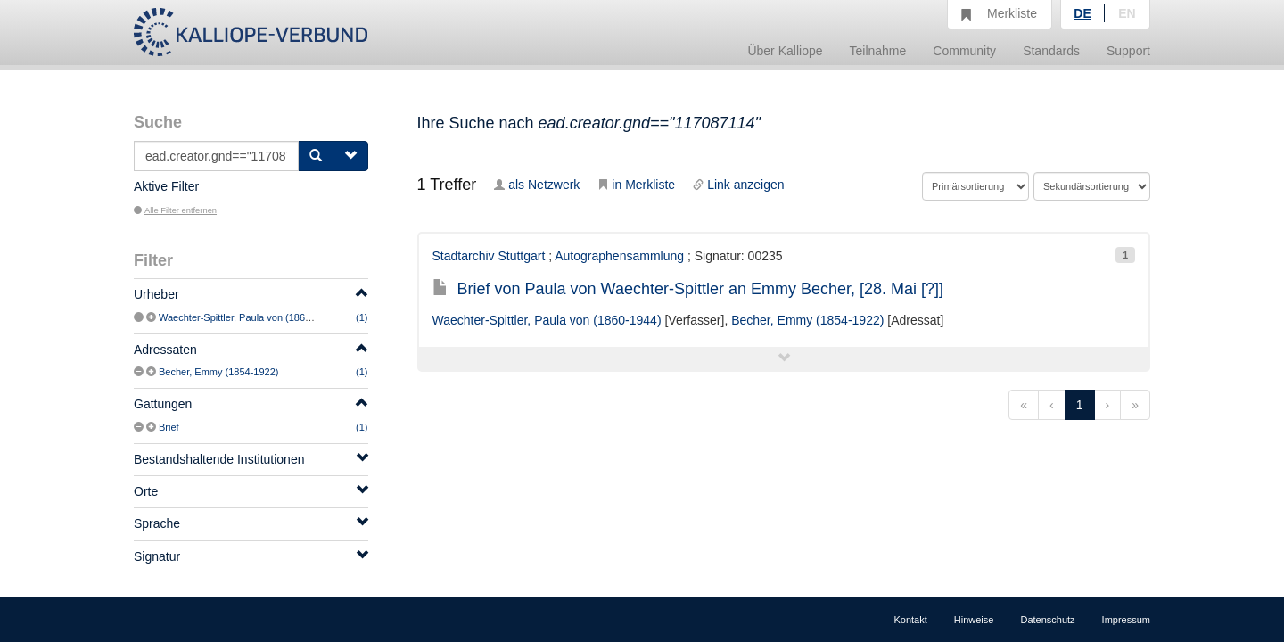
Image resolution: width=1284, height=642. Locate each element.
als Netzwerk (537, 184)
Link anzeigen (738, 184)
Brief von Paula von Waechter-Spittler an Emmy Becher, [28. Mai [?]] (688, 289)
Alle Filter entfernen (175, 210)
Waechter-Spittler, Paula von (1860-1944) (249, 317)
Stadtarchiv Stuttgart (489, 256)
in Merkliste (636, 184)
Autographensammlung (619, 256)
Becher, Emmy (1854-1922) (219, 371)
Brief (169, 427)
